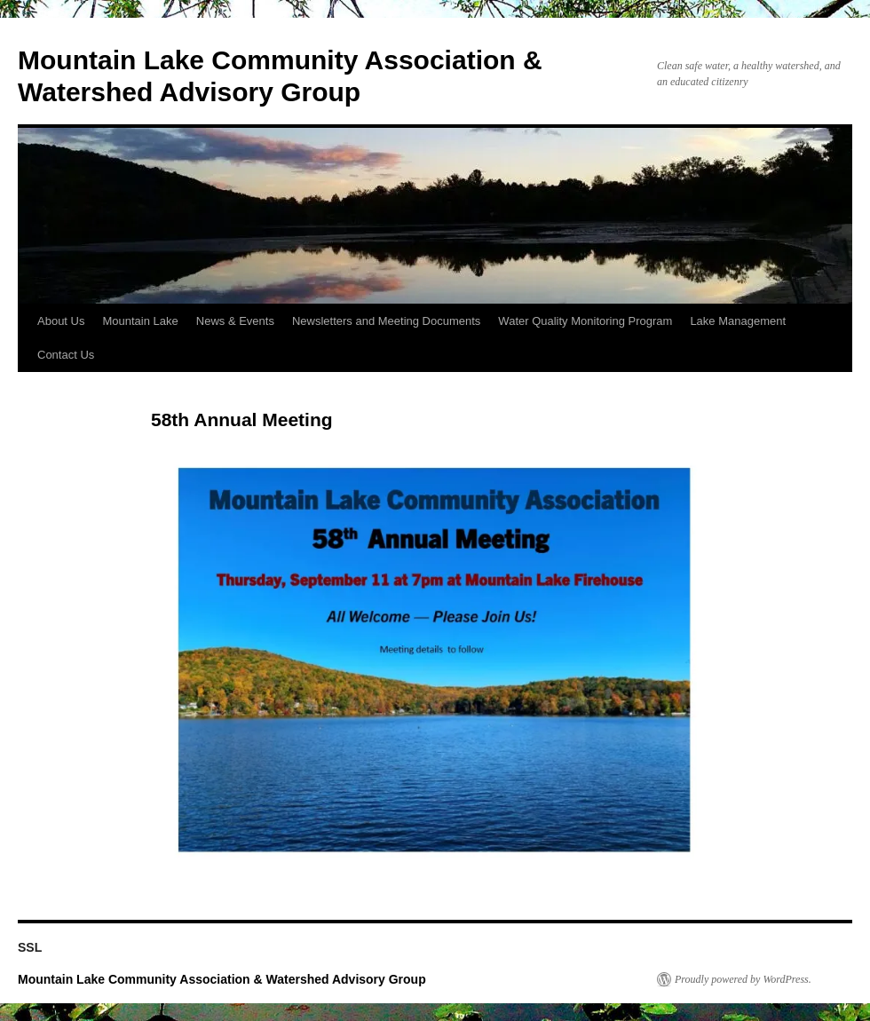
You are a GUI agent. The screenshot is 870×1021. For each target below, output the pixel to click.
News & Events (235, 321)
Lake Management (738, 321)
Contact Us (65, 354)
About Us (60, 321)
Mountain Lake (140, 321)
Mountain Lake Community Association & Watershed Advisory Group (222, 979)
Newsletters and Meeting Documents (386, 321)
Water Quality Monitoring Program (585, 321)
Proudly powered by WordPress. (743, 979)
